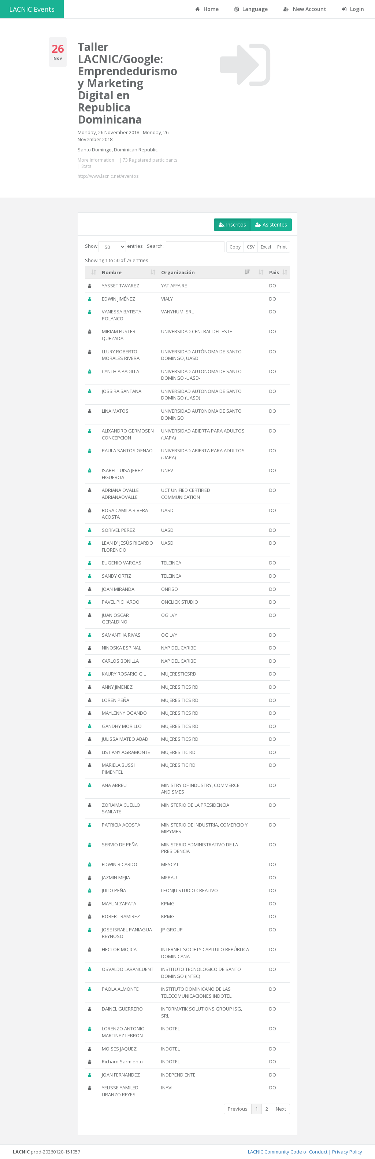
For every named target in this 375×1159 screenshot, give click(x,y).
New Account (304, 8)
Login (353, 8)
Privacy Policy (347, 1151)
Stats (86, 166)
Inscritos (232, 224)
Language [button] (251, 8)
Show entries (114, 246)
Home (207, 8)
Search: (185, 246)
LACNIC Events (32, 9)
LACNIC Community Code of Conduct (287, 1151)
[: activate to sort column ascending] (92, 272)
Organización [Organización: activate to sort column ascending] (178, 272)
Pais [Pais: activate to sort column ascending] (274, 272)
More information (96, 160)
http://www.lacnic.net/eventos (108, 176)
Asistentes (271, 224)
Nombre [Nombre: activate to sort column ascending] (112, 272)
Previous (238, 1108)
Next (281, 1108)
